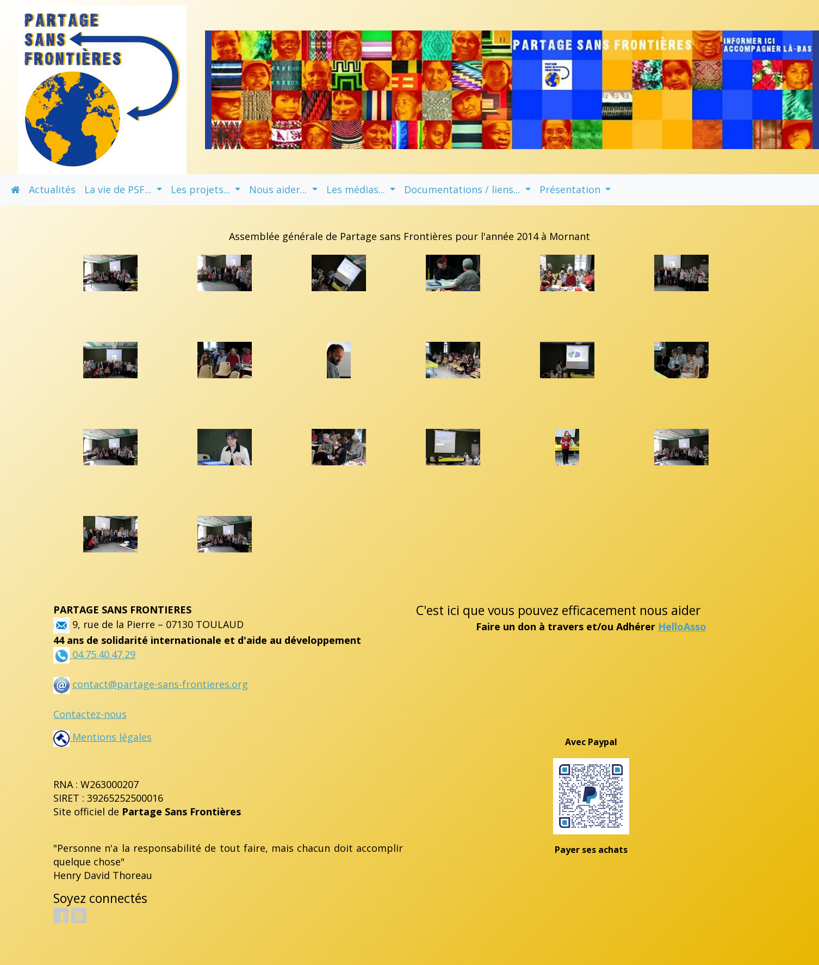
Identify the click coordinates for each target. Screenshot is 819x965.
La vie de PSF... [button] (119, 189)
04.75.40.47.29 (102, 654)
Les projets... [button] (202, 189)
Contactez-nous (90, 714)
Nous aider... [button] (279, 189)
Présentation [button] (571, 189)
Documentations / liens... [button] (463, 189)
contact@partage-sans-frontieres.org (160, 684)
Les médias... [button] (357, 189)
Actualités (52, 189)
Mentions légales (102, 736)
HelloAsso (682, 626)
